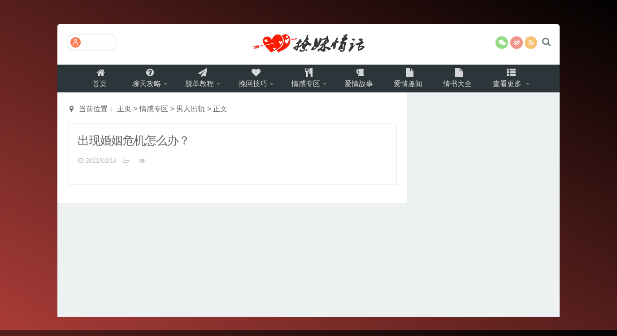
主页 (124, 114)
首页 (90, 81)
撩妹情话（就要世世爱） (308, 44)
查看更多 (517, 81)
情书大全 (465, 81)
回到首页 (89, 42)
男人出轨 (190, 114)
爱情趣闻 (414, 81)
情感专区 (306, 81)
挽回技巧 (250, 81)
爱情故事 (362, 81)
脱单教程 (194, 81)
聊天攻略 (138, 81)
